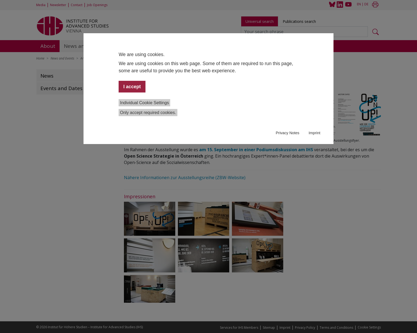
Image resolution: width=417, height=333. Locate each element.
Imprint (314, 133)
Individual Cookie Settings (144, 102)
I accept (132, 86)
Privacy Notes (287, 133)
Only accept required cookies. (148, 112)
